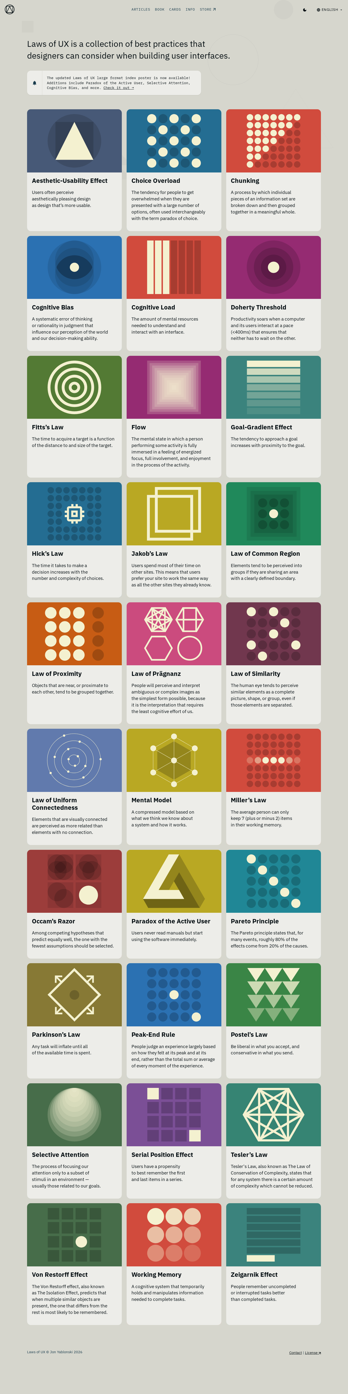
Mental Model (151, 810)
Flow (138, 429)
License (313, 1386)
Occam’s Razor (53, 932)
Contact (295, 1386)
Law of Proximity (57, 683)
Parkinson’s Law (56, 1053)
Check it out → (118, 87)
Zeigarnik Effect (254, 1308)
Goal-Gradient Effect (261, 429)
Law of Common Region (265, 556)
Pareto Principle (255, 932)
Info (190, 9)
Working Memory (156, 1308)
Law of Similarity (255, 683)
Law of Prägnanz (156, 683)
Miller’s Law (248, 810)
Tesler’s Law (249, 1180)
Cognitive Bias (53, 308)
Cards (175, 9)
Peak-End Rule (153, 1053)
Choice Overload (155, 181)
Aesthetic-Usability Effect (70, 181)
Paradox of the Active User (170, 932)
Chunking (245, 181)
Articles (140, 9)
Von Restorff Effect (60, 1308)
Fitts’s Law (48, 429)
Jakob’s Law (149, 556)
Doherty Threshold (258, 308)
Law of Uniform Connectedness (55, 814)
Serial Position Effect (162, 1180)
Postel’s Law (249, 1053)
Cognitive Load (153, 308)
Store (208, 9)
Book (159, 9)
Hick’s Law (47, 556)
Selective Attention (60, 1180)
